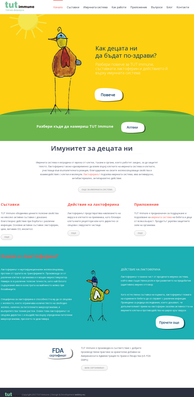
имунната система (161, 217)
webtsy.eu (80, 394)
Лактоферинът (91, 174)
